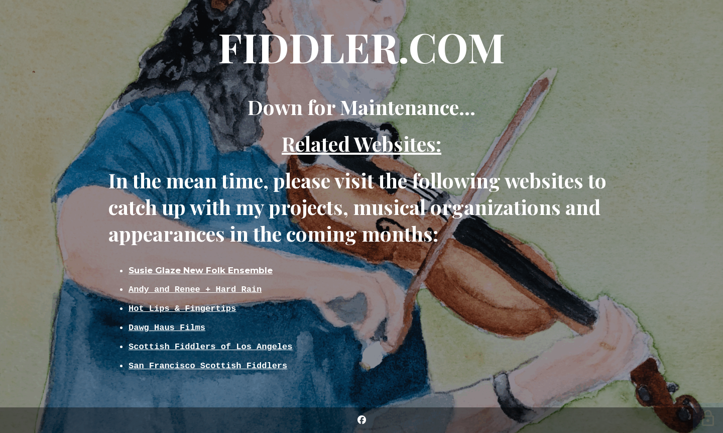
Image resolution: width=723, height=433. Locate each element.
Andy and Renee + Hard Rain (195, 287)
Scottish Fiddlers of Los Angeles (210, 347)
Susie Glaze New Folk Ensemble (201, 268)
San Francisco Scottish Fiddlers (208, 367)
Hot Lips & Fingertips (182, 307)
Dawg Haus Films (167, 327)
